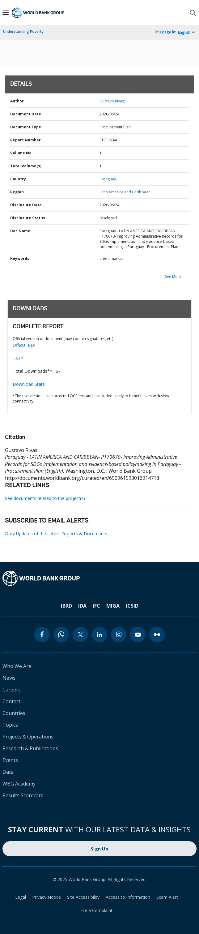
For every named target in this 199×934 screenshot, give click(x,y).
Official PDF (24, 345)
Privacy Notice (46, 897)
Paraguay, (108, 179)
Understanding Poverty (23, 31)
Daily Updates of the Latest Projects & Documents (56, 533)
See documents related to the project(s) (45, 498)
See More (173, 276)
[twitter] (80, 634)
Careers (11, 689)
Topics (10, 724)
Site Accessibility (83, 897)
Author (17, 101)
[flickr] (157, 634)
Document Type (25, 127)
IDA (82, 605)
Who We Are (16, 666)
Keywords (19, 258)
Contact (11, 701)
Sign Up (99, 849)
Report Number (25, 140)
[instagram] (118, 634)
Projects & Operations (27, 736)
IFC (96, 605)
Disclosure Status (27, 218)
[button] (193, 12)
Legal (20, 897)
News (8, 677)
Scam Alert (167, 897)
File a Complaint (96, 910)
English (184, 32)
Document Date (25, 114)
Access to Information (128, 897)
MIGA (113, 605)
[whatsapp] (61, 634)
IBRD (66, 605)
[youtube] (138, 634)
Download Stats (29, 384)
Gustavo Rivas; (112, 101)
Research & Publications (30, 748)
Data (8, 771)
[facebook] (42, 634)
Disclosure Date (26, 205)
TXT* (18, 358)
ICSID (132, 605)
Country (18, 179)
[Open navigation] (5, 12)
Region (17, 192)
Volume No (21, 153)
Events (10, 760)
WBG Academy (19, 783)
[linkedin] (99, 634)
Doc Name (20, 231)
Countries (13, 713)
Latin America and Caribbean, (125, 192)
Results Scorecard (23, 795)
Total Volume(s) (25, 166)
